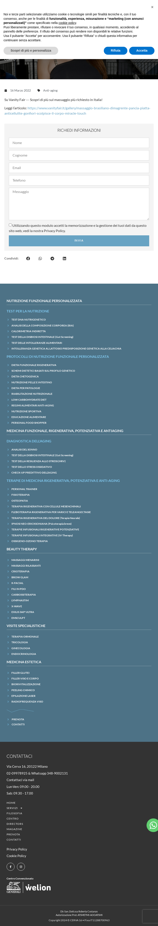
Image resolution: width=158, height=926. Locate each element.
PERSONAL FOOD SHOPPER (28, 422)
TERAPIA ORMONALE (25, 636)
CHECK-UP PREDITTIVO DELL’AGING (34, 472)
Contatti (14, 839)
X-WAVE (16, 606)
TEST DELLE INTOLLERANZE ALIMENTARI (36, 342)
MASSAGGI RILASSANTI (26, 565)
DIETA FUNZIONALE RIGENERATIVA (33, 365)
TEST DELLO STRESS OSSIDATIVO (31, 466)
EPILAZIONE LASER (23, 695)
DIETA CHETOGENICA (25, 376)
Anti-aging (50, 90)
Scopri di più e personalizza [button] (31, 50)
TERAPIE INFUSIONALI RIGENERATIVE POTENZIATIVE (45, 529)
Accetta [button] (141, 50)
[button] (28, 258)
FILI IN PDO (18, 589)
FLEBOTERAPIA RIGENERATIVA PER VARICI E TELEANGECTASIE (51, 512)
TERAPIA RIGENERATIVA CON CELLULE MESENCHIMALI (46, 506)
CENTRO (13, 818)
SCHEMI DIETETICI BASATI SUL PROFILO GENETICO (43, 370)
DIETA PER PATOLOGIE (25, 388)
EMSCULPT (18, 618)
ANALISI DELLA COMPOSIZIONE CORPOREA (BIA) (42, 325)
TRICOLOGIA (19, 642)
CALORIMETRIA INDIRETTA (28, 331)
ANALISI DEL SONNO (24, 449)
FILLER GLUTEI (20, 672)
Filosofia (14, 813)
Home (11, 802)
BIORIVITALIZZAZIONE (26, 684)
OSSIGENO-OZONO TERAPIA (29, 541)
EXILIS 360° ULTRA (22, 612)
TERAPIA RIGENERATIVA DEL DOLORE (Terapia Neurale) (45, 518)
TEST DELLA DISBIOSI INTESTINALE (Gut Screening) (42, 337)
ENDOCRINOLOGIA (23, 654)
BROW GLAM (19, 577)
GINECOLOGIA (20, 648)
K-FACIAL (17, 583)
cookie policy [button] (67, 23)
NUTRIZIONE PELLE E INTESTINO (31, 382)
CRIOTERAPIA (20, 571)
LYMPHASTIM (20, 600)
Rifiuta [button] (116, 50)
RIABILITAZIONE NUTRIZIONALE (31, 393)
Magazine (14, 829)
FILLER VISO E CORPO (25, 678)
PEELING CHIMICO (23, 690)
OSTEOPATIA (19, 500)
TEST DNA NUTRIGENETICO (28, 319)
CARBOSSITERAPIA (23, 594)
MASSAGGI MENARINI (25, 560)
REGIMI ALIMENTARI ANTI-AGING (32, 405)
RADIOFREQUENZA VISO (27, 701)
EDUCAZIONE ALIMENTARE (28, 417)
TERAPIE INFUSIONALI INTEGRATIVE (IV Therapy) (42, 535)
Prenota (13, 834)
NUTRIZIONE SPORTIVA (26, 411)
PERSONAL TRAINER (24, 489)
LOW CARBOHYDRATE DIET (28, 399)
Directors (15, 823)
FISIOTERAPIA (20, 494)
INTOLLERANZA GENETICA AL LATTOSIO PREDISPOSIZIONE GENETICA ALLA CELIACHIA (66, 348)
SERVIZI (15, 808)
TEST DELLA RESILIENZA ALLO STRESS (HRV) (38, 461)
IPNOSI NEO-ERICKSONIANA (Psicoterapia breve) (41, 523)
